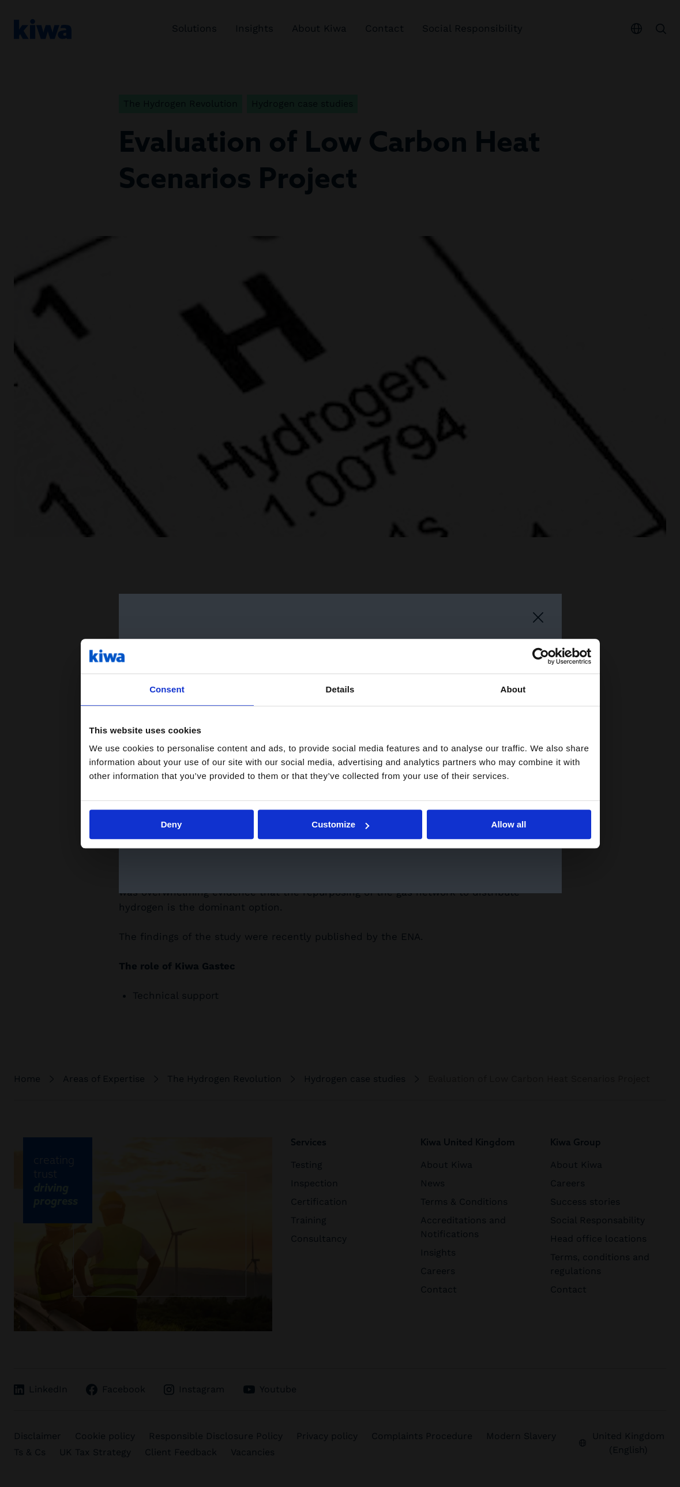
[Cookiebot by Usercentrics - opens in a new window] (540, 656)
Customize (340, 824)
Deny (171, 824)
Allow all (509, 824)
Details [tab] (340, 689)
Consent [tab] (167, 689)
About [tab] (513, 689)
